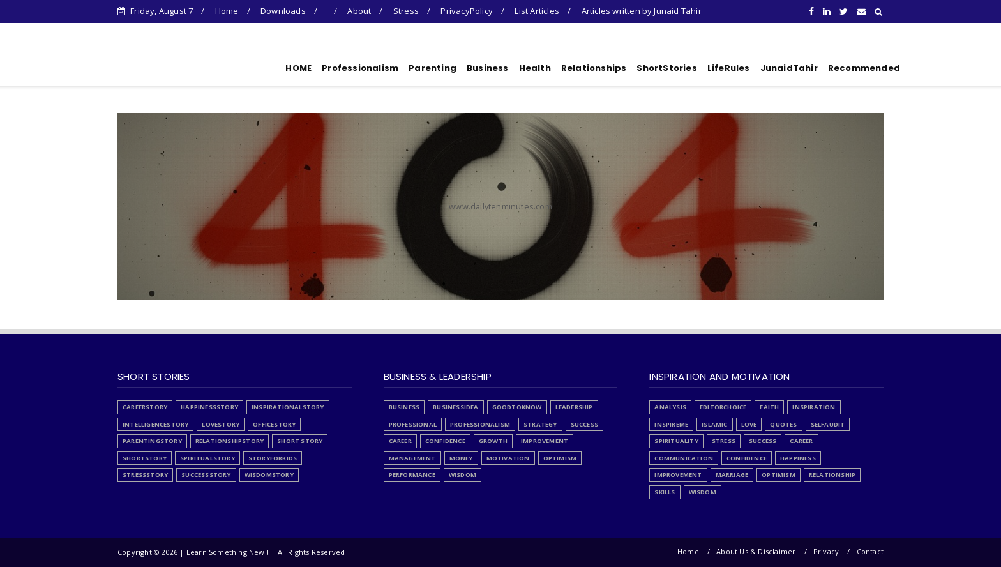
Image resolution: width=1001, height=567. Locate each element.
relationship (832, 475)
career (400, 441)
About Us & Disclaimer (755, 551)
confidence (445, 441)
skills (664, 492)
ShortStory (145, 458)
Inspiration (813, 407)
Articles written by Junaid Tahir (642, 11)
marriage (732, 475)
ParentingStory (152, 441)
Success (584, 424)
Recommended (864, 68)
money (461, 458)
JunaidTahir (789, 68)
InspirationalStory (288, 407)
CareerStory (145, 407)
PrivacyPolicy (466, 11)
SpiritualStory (207, 458)
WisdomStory (269, 475)
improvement (544, 441)
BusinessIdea (455, 407)
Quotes (783, 424)
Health (535, 68)
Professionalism (360, 68)
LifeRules (728, 68)
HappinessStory (209, 407)
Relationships (594, 68)
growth (493, 441)
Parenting (432, 68)
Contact (870, 551)
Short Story (299, 441)
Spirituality (676, 441)
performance (412, 475)
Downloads (283, 11)
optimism (560, 458)
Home (227, 11)
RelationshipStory (229, 441)
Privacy (826, 551)
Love (749, 424)
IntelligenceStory (155, 424)
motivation (508, 458)
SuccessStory (205, 475)
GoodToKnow (517, 407)
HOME (298, 68)
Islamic (714, 424)
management (412, 458)
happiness (798, 458)
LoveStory (220, 424)
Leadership (574, 407)
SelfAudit (828, 424)
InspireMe (671, 424)
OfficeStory (274, 424)
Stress (406, 11)
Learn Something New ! (193, 66)
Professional (413, 424)
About (359, 11)
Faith (769, 407)
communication (683, 458)
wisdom (462, 475)
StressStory (145, 475)
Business (488, 68)
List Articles (537, 11)
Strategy (540, 424)
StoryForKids (272, 458)
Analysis (670, 407)
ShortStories (666, 68)
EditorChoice (723, 407)
